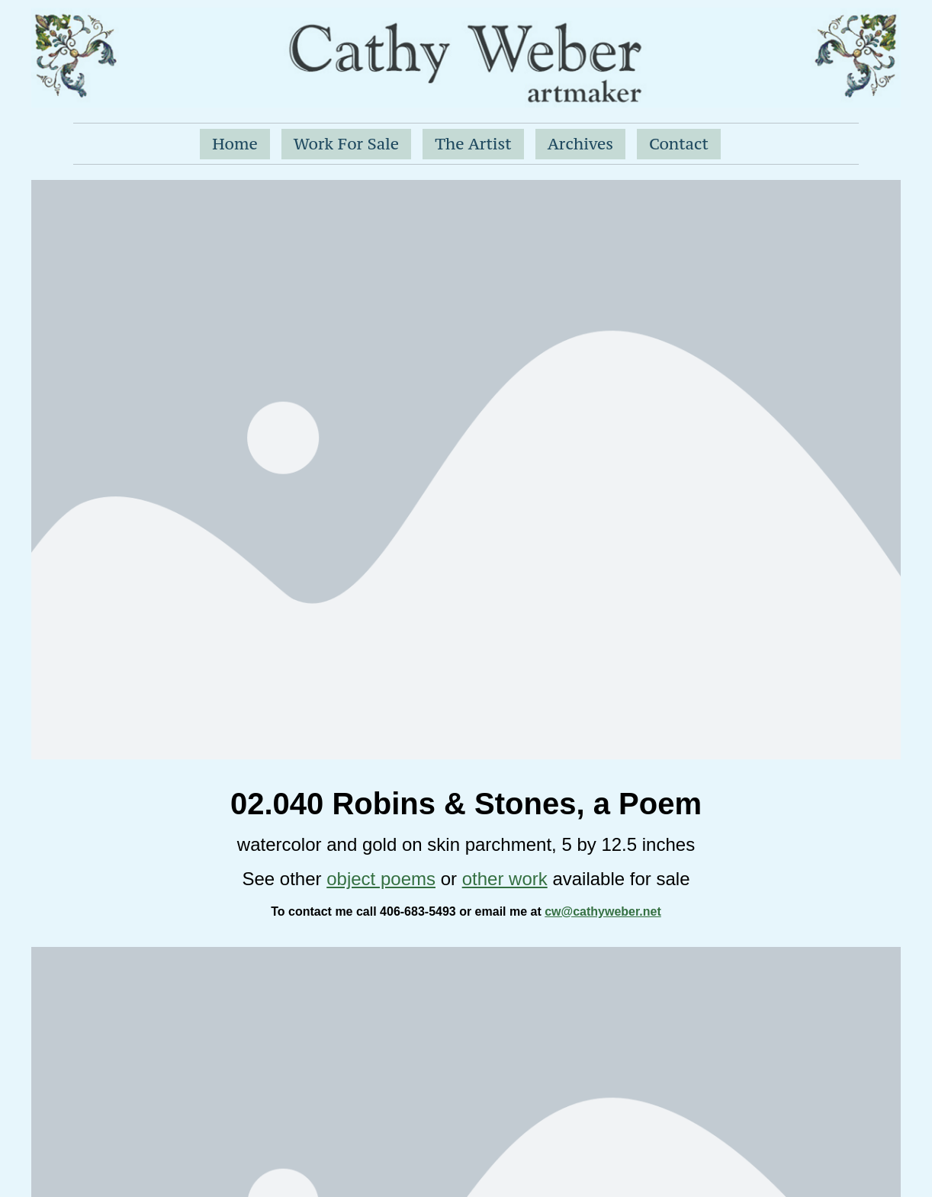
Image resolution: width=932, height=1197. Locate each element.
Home (235, 143)
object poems (380, 878)
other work (505, 878)
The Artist (473, 143)
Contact (679, 143)
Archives (580, 143)
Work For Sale (346, 143)
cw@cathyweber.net (603, 911)
